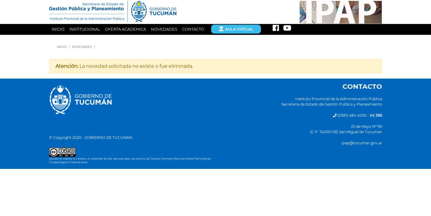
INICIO (58, 29)
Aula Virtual (236, 29)
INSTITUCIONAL (84, 29)
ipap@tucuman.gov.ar (362, 143)
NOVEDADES (164, 29)
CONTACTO (193, 29)
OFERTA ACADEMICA (125, 29)
